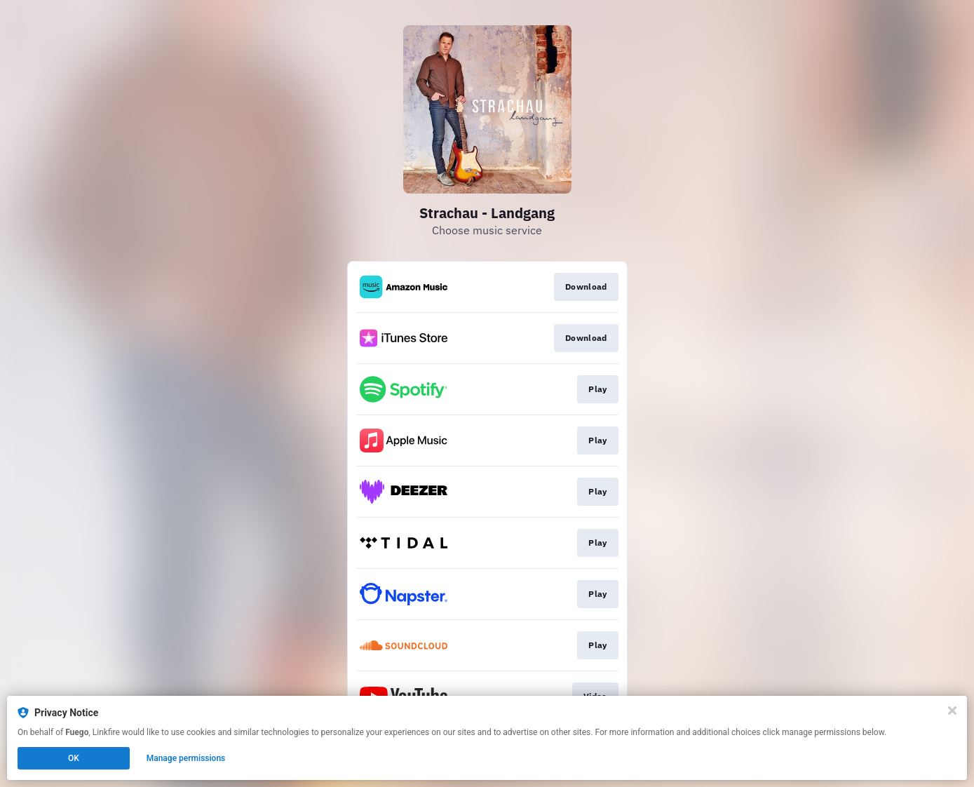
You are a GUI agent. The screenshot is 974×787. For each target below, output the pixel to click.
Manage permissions (186, 758)
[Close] (952, 710)
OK (73, 758)
